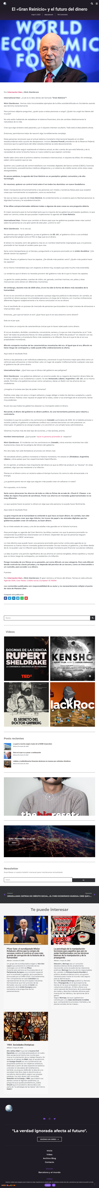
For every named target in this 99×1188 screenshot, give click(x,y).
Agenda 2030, (10, 581)
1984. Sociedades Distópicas (20, 1045)
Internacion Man (14, 92)
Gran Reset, (21, 581)
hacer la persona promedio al (49, 437)
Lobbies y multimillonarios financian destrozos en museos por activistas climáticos (42, 761)
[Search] (92, 618)
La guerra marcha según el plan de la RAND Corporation (32, 744)
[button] (5, 598)
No (54, 1185)
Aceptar (47, 1185)
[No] (94, 1184)
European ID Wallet (48, 581)
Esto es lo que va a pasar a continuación (27, 752)
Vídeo (14, 843)
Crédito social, (33, 581)
